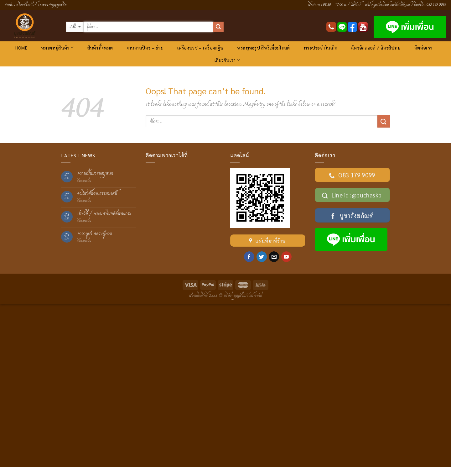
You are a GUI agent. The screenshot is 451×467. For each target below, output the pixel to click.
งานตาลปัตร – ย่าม (145, 47)
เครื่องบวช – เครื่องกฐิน (200, 47)
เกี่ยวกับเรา (227, 60)
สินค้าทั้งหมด (100, 47)
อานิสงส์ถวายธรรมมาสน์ (97, 194)
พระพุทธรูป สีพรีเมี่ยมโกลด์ (263, 47)
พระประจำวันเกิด (320, 47)
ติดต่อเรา (423, 47)
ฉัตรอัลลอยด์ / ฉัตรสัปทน (376, 47)
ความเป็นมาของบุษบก (95, 174)
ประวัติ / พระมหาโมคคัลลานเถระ (104, 214)
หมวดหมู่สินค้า (57, 47)
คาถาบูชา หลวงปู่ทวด (94, 234)
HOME (21, 47)
